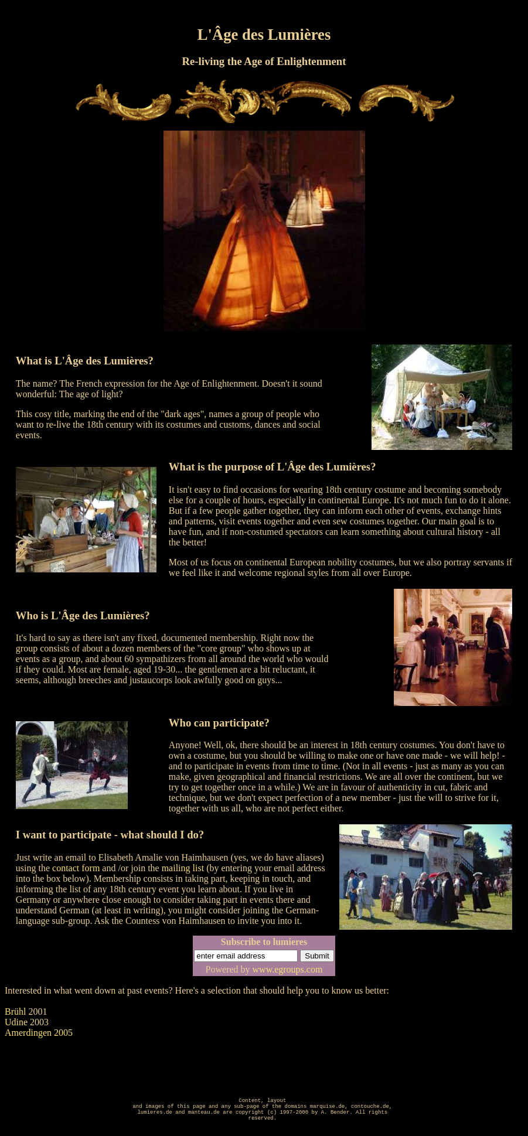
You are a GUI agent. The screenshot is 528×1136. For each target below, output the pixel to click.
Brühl (15, 1011)
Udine (16, 1022)
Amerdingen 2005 (39, 1033)
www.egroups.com (288, 969)
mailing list (183, 868)
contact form (76, 868)
